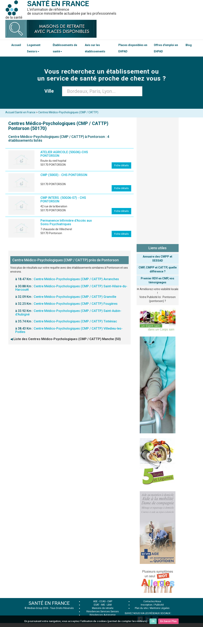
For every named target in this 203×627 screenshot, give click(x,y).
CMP (109, 601)
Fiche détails (121, 165)
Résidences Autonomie (103, 615)
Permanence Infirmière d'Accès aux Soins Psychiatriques (66, 222)
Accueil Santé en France (20, 112)
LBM (109, 604)
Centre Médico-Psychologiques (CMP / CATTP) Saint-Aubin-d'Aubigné (68, 312)
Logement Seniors (33, 48)
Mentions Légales (159, 608)
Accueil (16, 45)
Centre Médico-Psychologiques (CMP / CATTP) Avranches (76, 279)
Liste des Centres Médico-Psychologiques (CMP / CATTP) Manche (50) (67, 339)
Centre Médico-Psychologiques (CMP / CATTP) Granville (75, 297)
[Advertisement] (158, 179)
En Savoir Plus (168, 621)
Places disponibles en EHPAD (132, 48)
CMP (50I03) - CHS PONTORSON (63, 175)
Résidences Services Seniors (102, 611)
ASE (95, 601)
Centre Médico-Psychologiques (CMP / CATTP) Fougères (76, 304)
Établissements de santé (65, 48)
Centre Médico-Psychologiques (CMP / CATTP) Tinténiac (75, 321)
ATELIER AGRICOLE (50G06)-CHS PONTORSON (64, 154)
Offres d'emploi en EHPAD (166, 48)
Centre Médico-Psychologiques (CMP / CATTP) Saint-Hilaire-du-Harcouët (71, 288)
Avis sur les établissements (95, 48)
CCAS (102, 601)
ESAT (96, 604)
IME (103, 604)
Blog (189, 45)
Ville (50, 91)
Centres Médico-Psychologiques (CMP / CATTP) (68, 112)
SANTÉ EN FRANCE (49, 603)
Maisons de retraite (102, 608)
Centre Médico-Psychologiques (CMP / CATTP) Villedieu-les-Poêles (69, 330)
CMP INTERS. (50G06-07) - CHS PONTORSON (63, 199)
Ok (153, 621)
